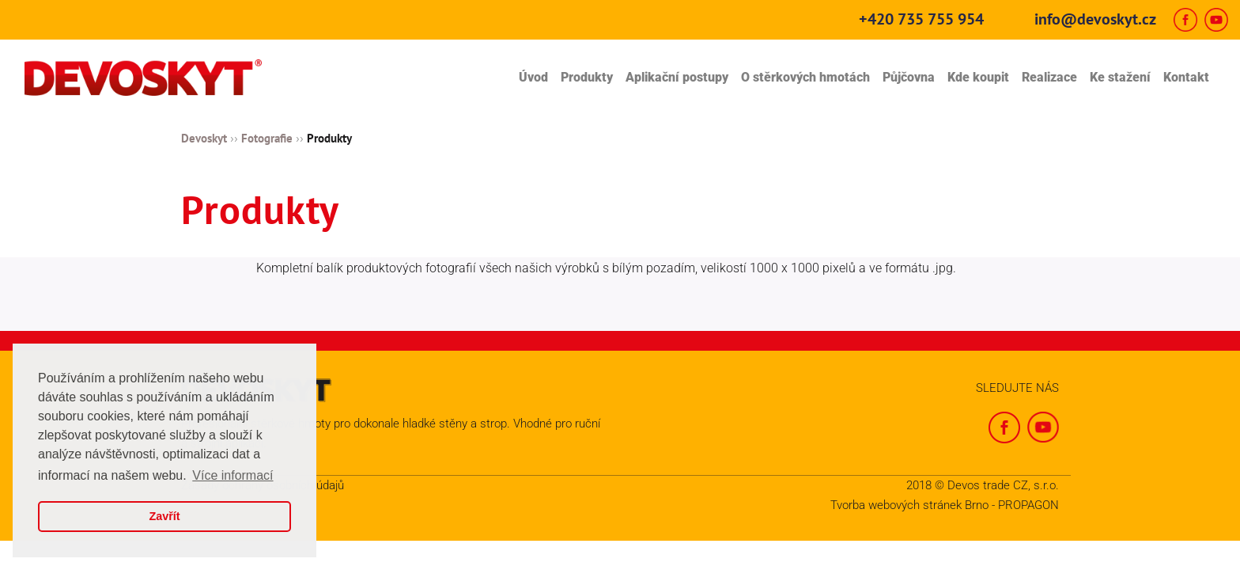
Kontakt (1186, 77)
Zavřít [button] (164, 516)
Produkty (587, 77)
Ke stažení (1120, 77)
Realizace (1049, 77)
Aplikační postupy (677, 77)
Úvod (533, 77)
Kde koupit (978, 77)
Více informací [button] (232, 475)
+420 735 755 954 (921, 19)
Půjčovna (909, 77)
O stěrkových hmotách (805, 77)
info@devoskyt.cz (1095, 19)
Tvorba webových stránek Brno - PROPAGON (944, 505)
